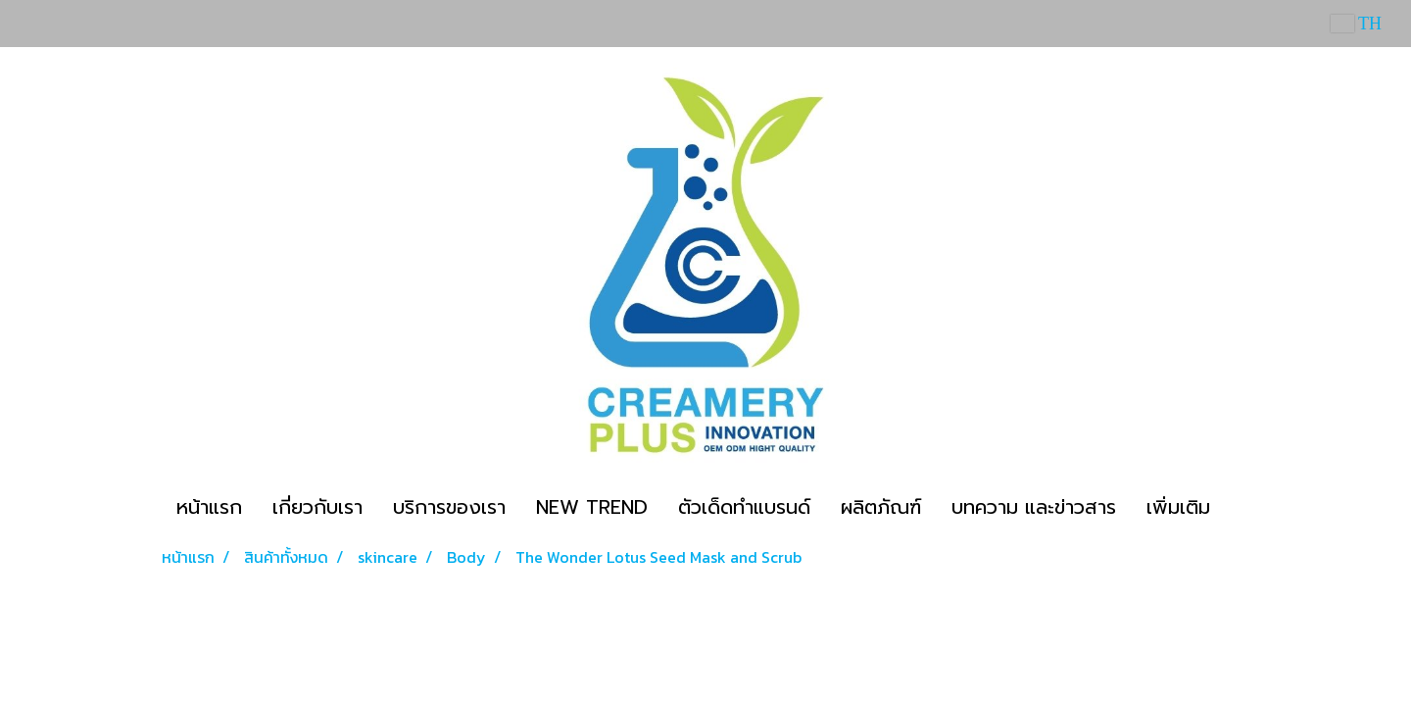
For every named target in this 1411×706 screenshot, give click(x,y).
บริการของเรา (449, 507)
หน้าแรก (209, 507)
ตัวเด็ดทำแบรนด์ (744, 507)
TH (1356, 23)
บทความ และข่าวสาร (1033, 507)
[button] (1242, 507)
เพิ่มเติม (1178, 507)
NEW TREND (592, 507)
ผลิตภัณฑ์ (881, 507)
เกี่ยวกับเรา (317, 507)
